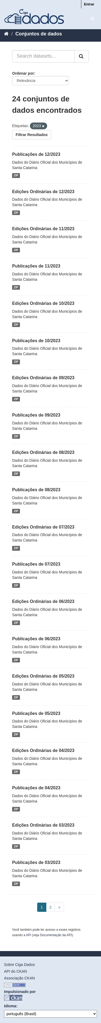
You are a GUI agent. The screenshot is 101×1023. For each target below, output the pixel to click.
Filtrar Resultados (32, 135)
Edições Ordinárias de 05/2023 (43, 676)
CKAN (13, 998)
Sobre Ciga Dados (19, 964)
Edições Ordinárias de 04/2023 (43, 750)
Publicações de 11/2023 (36, 266)
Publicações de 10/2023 (36, 340)
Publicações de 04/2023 (36, 788)
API (28, 935)
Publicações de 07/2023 (36, 564)
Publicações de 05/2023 (36, 713)
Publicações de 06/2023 (36, 638)
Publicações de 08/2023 (36, 489)
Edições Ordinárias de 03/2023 (43, 825)
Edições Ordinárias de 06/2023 (43, 601)
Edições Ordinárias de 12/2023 (43, 191)
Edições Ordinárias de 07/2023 (43, 527)
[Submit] (81, 56)
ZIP (16, 175)
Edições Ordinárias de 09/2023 (43, 377)
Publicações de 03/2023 (36, 862)
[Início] (6, 34)
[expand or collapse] (92, 18)
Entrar (89, 4)
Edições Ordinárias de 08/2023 (43, 452)
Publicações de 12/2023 (36, 154)
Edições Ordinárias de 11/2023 (43, 228)
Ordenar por (23, 73)
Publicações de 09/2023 (36, 415)
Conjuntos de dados (38, 34)
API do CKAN (15, 971)
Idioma (10, 1006)
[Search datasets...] (43, 56)
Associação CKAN (19, 978)
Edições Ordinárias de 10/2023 (43, 303)
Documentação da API (56, 935)
